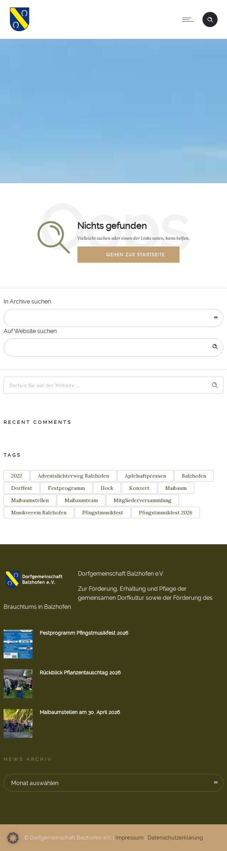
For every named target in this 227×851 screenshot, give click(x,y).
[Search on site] (113, 347)
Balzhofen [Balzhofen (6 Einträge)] (194, 476)
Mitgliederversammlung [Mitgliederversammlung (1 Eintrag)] (142, 500)
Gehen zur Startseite (135, 254)
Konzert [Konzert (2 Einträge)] (139, 488)
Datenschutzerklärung (175, 837)
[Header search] (210, 19)
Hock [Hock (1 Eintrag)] (107, 488)
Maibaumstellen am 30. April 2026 (80, 712)
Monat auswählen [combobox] (34, 783)
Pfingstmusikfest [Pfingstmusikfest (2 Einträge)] (102, 512)
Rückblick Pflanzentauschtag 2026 (80, 672)
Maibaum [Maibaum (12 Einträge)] (176, 488)
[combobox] (113, 318)
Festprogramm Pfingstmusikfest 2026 (84, 633)
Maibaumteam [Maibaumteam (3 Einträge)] (81, 500)
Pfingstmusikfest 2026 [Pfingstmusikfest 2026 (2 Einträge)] (165, 512)
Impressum (129, 837)
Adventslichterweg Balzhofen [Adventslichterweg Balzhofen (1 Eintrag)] (73, 476)
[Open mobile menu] (189, 19)
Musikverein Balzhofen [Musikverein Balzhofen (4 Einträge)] (38, 512)
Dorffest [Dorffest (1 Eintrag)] (21, 488)
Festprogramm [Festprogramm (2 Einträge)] (66, 488)
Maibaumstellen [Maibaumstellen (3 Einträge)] (30, 500)
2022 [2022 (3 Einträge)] (16, 476)
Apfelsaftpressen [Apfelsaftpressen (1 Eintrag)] (145, 476)
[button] (13, 838)
